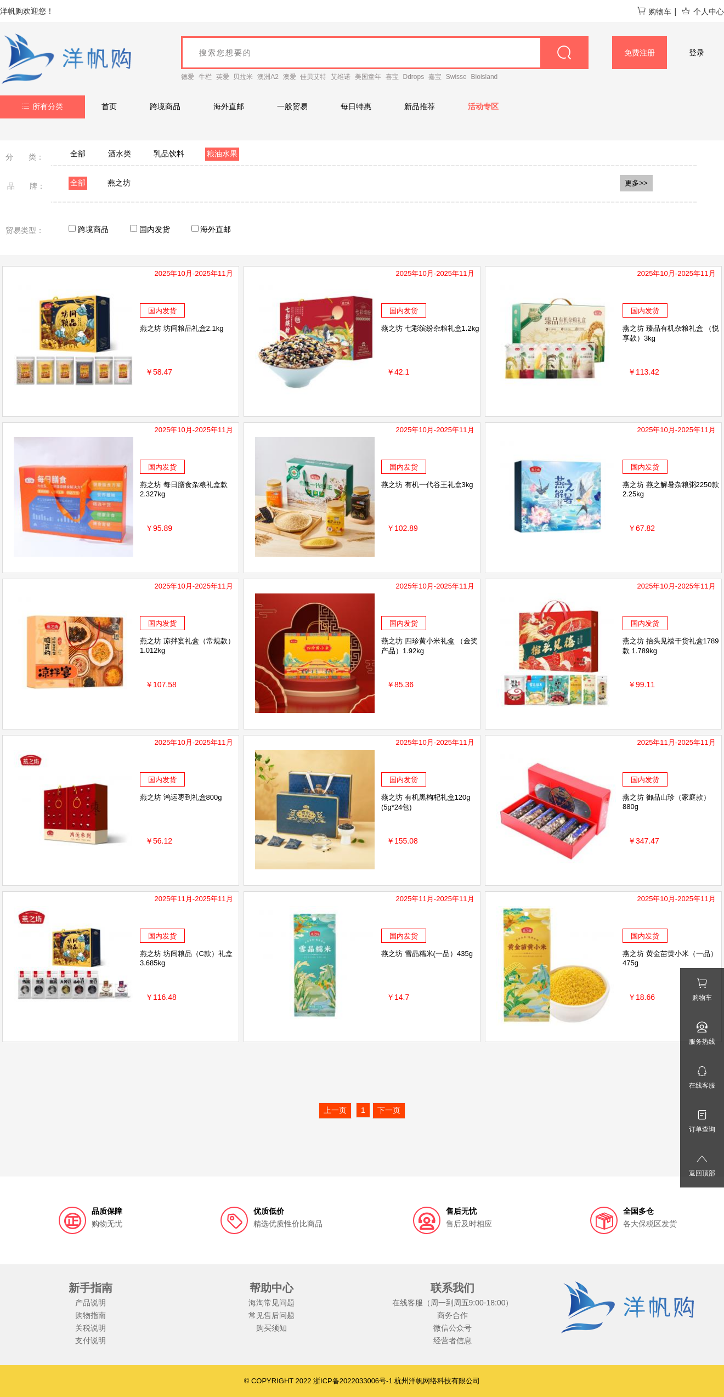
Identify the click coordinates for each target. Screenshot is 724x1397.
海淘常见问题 (271, 1302)
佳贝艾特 (313, 77)
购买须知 (271, 1328)
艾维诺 (340, 77)
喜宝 (392, 77)
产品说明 (90, 1302)
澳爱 (289, 77)
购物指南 (90, 1315)
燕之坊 (119, 182)
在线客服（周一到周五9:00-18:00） (452, 1302)
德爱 (187, 77)
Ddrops (414, 77)
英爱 (222, 77)
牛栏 (205, 77)
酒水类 (119, 153)
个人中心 (702, 11)
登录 (696, 52)
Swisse (456, 77)
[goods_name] (385, 52)
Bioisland (484, 77)
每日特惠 (356, 106)
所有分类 (42, 106)
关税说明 (90, 1328)
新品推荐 (419, 106)
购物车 (654, 11)
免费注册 (639, 52)
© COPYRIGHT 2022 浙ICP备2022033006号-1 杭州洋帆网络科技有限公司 (362, 1381)
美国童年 (368, 77)
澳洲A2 (268, 77)
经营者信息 (452, 1340)
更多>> (636, 183)
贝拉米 (243, 77)
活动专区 (483, 106)
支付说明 (90, 1340)
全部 (78, 153)
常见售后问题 (271, 1315)
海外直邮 (228, 106)
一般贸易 (292, 106)
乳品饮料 (169, 153)
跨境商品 (165, 106)
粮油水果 (222, 153)
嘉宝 (435, 77)
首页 (109, 106)
